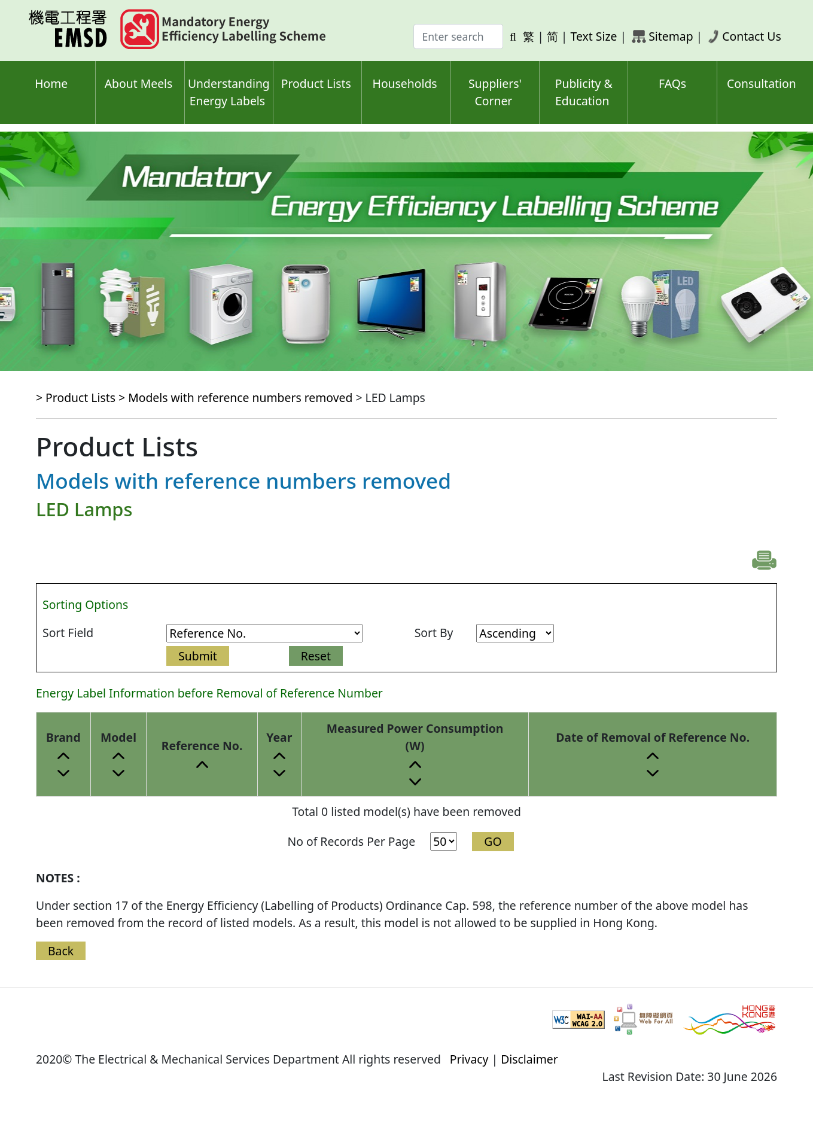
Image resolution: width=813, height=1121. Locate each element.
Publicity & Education (584, 92)
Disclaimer (529, 1059)
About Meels (139, 83)
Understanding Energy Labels (229, 92)
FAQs (672, 83)
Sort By (434, 633)
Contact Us (751, 36)
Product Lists (316, 83)
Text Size (594, 36)
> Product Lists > (82, 397)
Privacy (469, 1059)
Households (405, 83)
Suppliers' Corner (495, 92)
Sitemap (670, 36)
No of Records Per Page (351, 841)
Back (61, 951)
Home (51, 83)
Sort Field (67, 633)
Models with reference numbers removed (240, 397)
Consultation (761, 83)
